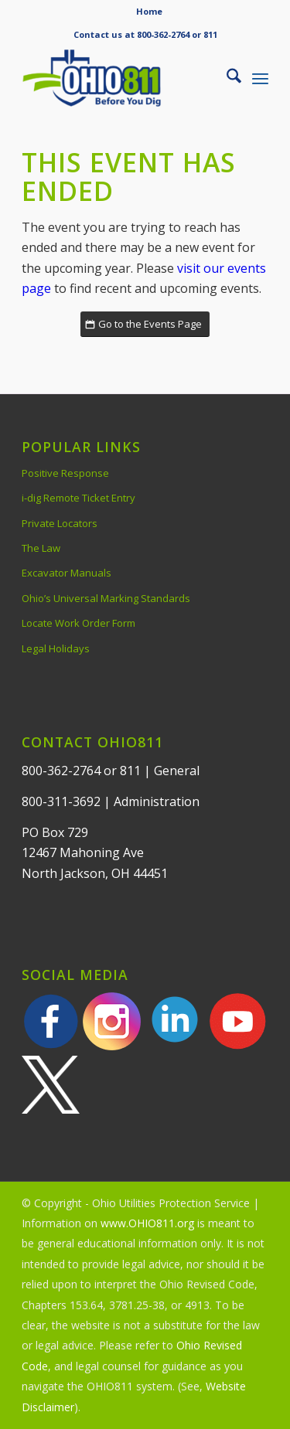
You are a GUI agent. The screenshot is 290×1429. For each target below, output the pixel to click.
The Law (41, 548)
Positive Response (65, 473)
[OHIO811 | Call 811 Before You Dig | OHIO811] (120, 78)
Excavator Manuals (66, 573)
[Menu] (260, 78)
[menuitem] (149, 11)
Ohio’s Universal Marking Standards (106, 598)
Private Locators (59, 523)
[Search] (226, 78)
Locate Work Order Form (78, 623)
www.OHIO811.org (147, 1223)
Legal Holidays (56, 648)
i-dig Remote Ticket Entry (78, 498)
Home (149, 11)
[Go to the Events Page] (145, 324)
